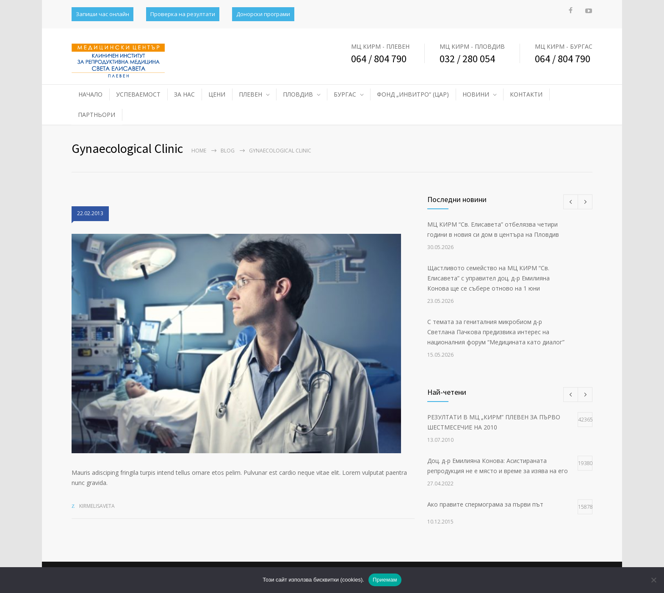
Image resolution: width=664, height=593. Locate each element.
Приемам (385, 579)
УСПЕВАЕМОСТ (138, 94)
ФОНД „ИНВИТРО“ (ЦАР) (413, 94)
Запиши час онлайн (102, 14)
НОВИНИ (475, 94)
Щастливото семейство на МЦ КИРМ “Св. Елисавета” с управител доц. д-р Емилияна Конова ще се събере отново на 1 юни (488, 278)
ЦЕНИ (216, 94)
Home (198, 150)
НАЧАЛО (90, 94)
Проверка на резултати (182, 14)
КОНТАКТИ (526, 94)
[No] (653, 580)
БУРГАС (345, 94)
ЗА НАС (184, 94)
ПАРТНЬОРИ (96, 115)
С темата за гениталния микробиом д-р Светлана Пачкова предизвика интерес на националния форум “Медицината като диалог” (495, 332)
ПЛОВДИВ (298, 94)
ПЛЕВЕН (250, 94)
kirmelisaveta (97, 506)
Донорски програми (263, 14)
